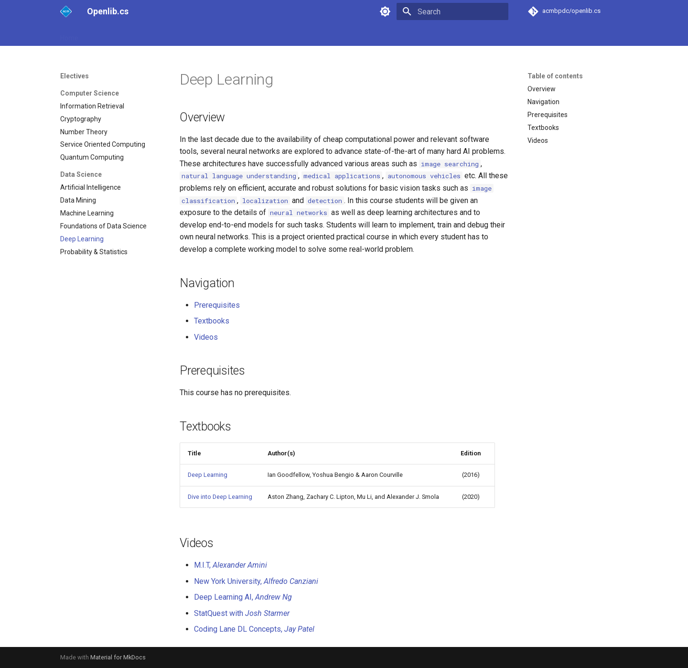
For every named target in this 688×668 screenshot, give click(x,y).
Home (69, 35)
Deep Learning (207, 474)
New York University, (256, 581)
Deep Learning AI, (243, 597)
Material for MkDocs (118, 657)
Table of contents (555, 76)
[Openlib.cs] (65, 11)
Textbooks (211, 320)
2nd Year (140, 35)
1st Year (102, 35)
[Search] (452, 11)
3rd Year (178, 35)
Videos (206, 337)
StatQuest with (242, 613)
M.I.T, (230, 565)
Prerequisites (217, 305)
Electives (216, 35)
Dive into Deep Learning (220, 496)
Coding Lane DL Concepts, (254, 629)
